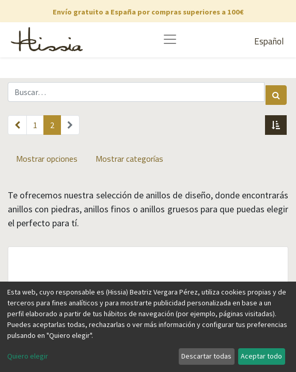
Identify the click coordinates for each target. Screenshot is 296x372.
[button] (276, 125)
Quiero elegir (27, 356)
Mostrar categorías (129, 158)
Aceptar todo (261, 356)
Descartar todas (206, 356)
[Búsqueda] (276, 95)
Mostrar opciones (46, 158)
